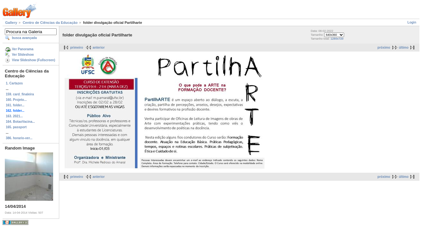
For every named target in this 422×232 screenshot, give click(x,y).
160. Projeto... (16, 100)
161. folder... (15, 105)
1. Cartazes (14, 83)
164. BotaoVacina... (20, 121)
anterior (99, 47)
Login (412, 22)
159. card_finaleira (20, 94)
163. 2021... (14, 116)
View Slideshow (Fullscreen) (33, 60)
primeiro (76, 47)
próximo (384, 47)
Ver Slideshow (23, 54)
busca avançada (24, 38)
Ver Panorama (22, 49)
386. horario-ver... (19, 138)
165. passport (16, 127)
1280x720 (337, 38)
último (403, 47)
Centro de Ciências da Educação (50, 22)
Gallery (11, 22)
